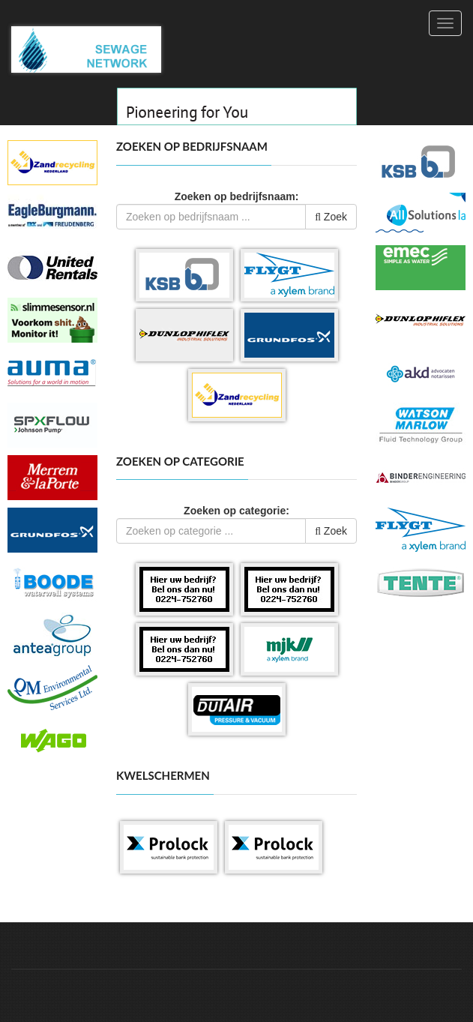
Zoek (331, 217)
